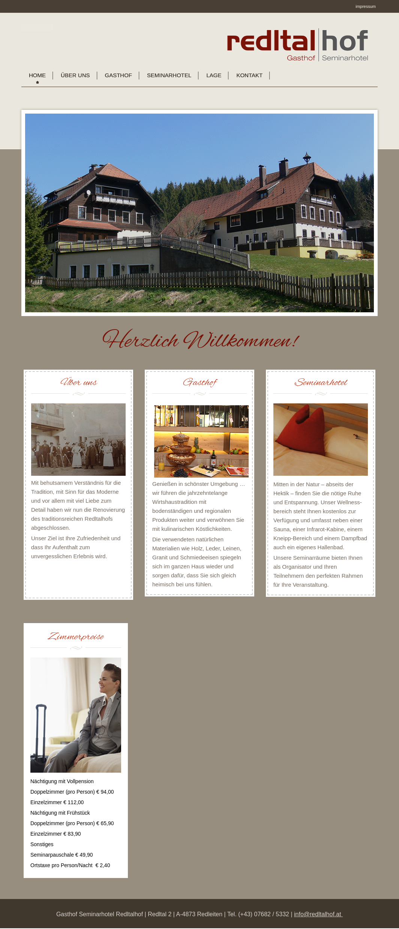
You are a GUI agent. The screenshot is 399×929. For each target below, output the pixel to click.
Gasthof (118, 75)
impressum (366, 6)
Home (37, 75)
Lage (213, 75)
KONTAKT (249, 75)
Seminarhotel (169, 75)
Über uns (75, 75)
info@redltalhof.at (318, 914)
